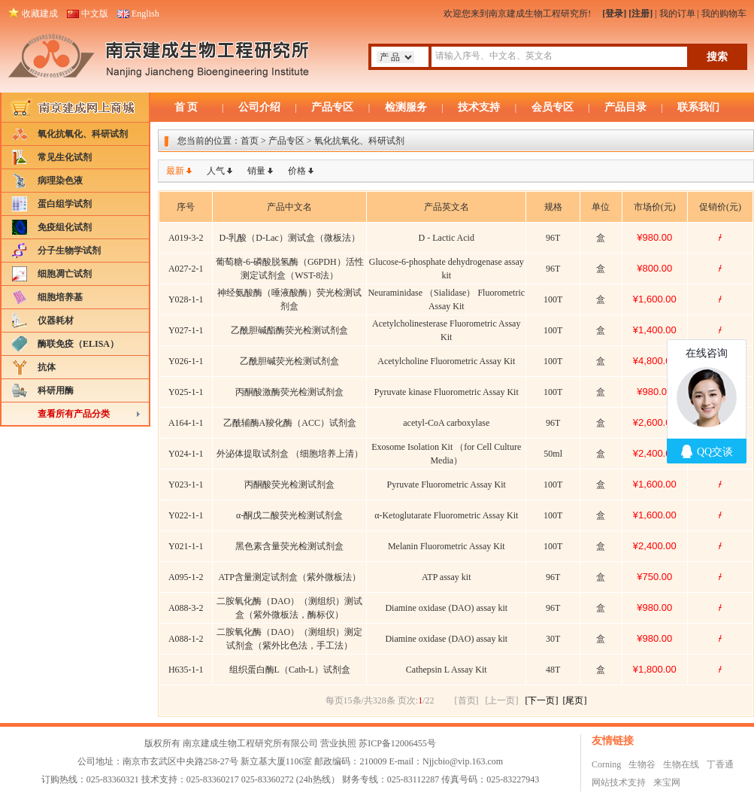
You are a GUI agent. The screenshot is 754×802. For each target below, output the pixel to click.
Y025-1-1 (186, 392)
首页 (250, 140)
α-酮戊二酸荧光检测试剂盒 (289, 515)
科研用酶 (56, 390)
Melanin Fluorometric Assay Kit (446, 546)
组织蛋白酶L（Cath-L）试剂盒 (289, 669)
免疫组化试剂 (65, 227)
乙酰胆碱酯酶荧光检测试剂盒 (289, 330)
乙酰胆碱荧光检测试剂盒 (289, 361)
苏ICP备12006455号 (397, 743)
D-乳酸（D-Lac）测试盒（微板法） (290, 237)
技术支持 (479, 107)
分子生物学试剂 (69, 250)
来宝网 (666, 782)
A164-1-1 (186, 423)
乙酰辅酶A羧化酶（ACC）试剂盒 (289, 423)
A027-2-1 (186, 268)
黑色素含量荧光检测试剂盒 (289, 546)
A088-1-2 (186, 638)
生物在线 (681, 764)
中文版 (94, 13)
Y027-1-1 (186, 330)
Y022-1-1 (186, 515)
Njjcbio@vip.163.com (462, 761)
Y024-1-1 (186, 453)
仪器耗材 (56, 320)
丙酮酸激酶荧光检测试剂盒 (289, 392)
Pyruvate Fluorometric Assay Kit (446, 484)
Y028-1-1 (186, 299)
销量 (256, 171)
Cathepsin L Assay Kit (446, 669)
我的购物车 (723, 13)
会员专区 (552, 107)
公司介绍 (259, 107)
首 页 (186, 107)
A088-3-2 (186, 608)
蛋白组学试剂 (65, 204)
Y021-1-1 (186, 546)
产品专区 (332, 107)
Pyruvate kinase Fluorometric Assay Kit (446, 392)
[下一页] (542, 700)
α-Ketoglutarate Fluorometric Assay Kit (446, 515)
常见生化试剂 (65, 157)
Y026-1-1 (186, 361)
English (145, 13)
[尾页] (575, 700)
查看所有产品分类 (74, 414)
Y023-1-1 (186, 484)
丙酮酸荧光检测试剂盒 (289, 484)
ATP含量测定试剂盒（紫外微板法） (290, 577)
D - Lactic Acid (446, 237)
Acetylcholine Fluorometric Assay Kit (446, 361)
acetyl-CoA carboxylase (446, 423)
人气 (216, 171)
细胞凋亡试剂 (65, 274)
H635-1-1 (186, 669)
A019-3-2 (186, 237)
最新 (175, 171)
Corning (606, 764)
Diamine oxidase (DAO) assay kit (446, 608)
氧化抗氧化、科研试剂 (83, 134)
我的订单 (677, 13)
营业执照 (338, 743)
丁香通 (720, 764)
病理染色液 (60, 180)
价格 (297, 171)
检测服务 (406, 107)
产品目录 (625, 107)
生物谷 (642, 764)
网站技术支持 (619, 782)
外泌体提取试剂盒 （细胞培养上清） (290, 453)
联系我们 (698, 107)
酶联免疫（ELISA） (78, 344)
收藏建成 (40, 13)
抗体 (47, 367)
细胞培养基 (60, 297)
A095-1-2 (186, 577)
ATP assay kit (446, 577)
